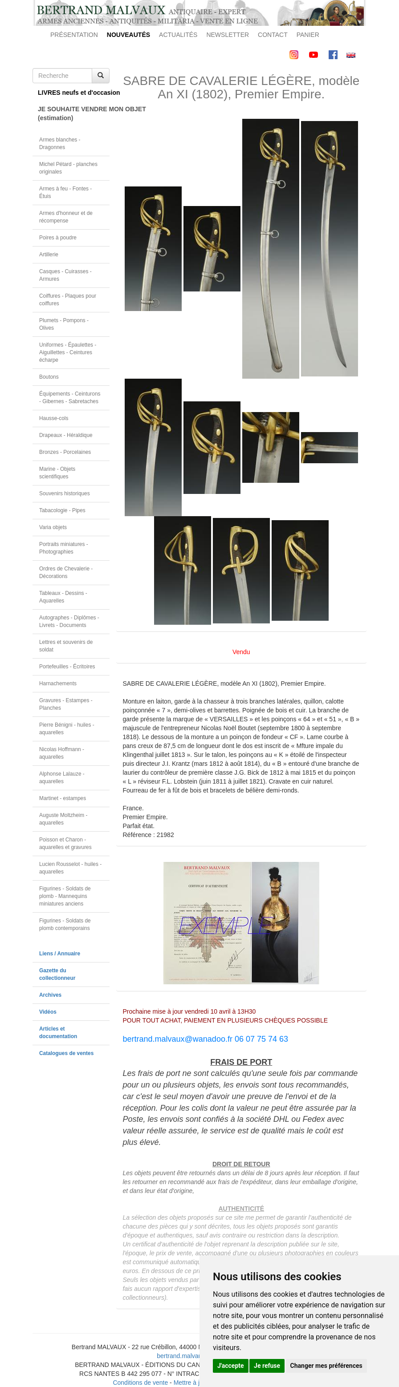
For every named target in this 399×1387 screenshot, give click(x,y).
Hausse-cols (53, 418)
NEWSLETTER (227, 34)
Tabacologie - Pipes (62, 510)
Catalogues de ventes (66, 1053)
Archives (50, 995)
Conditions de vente (140, 1382)
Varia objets (53, 527)
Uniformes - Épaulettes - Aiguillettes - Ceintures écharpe (67, 352)
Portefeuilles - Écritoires (67, 666)
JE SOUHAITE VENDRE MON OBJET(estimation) (74, 113)
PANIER (308, 34)
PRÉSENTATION (74, 34)
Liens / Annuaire (59, 953)
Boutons (49, 377)
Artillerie (48, 254)
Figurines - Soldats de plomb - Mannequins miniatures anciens (65, 896)
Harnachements (58, 683)
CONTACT (273, 34)
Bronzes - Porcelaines (65, 452)
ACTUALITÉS (178, 34)
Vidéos (48, 1012)
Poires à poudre (58, 238)
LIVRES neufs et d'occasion (74, 92)
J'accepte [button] (230, 1365)
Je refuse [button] (267, 1365)
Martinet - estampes (62, 798)
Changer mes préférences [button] (326, 1365)
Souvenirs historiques (64, 493)
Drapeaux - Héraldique (66, 435)
